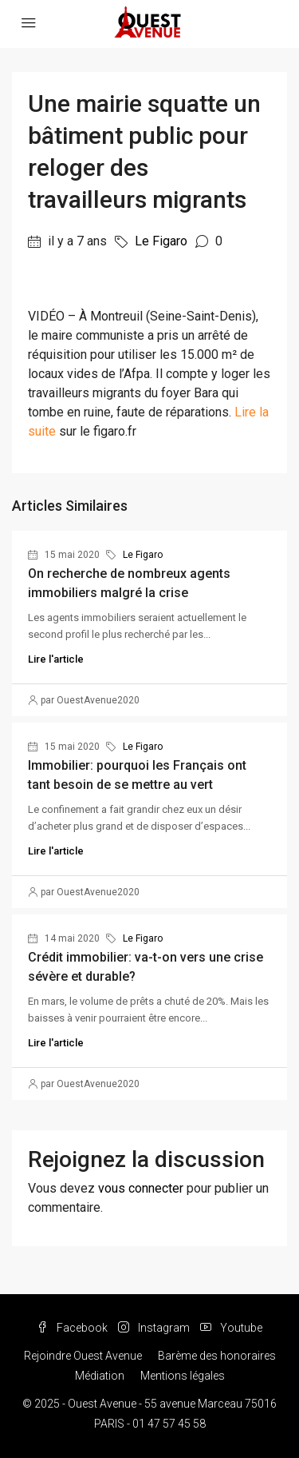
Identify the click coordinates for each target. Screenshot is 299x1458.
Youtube (231, 1327)
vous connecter (140, 1188)
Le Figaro (161, 241)
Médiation (99, 1375)
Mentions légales (182, 1375)
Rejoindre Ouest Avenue (83, 1355)
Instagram (154, 1327)
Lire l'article (56, 659)
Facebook (72, 1327)
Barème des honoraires (217, 1355)
